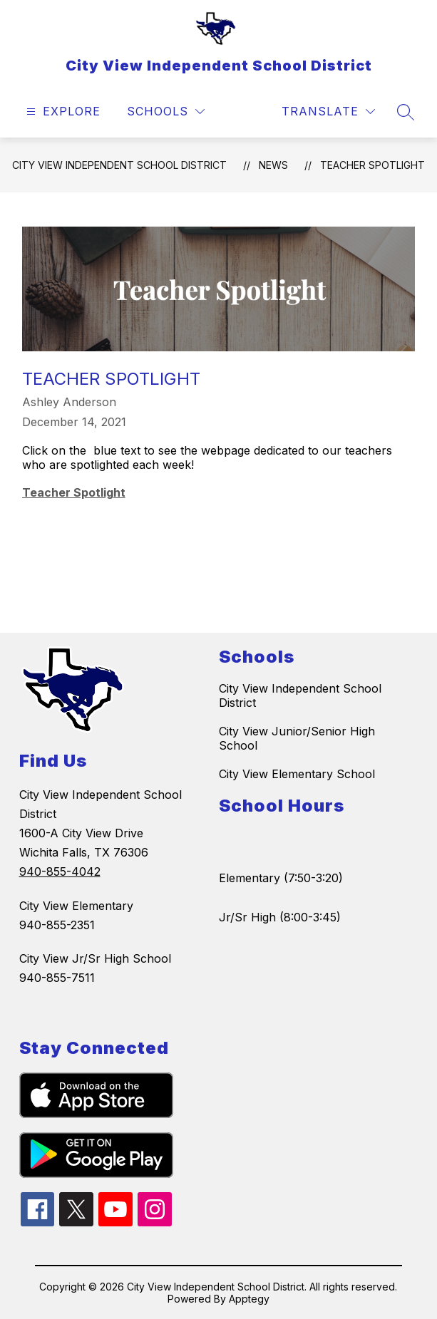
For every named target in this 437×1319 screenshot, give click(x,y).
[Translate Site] (328, 111)
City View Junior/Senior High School (297, 738)
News (273, 165)
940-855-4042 (60, 871)
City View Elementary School (297, 774)
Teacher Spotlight (372, 165)
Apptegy (249, 1299)
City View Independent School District (119, 165)
